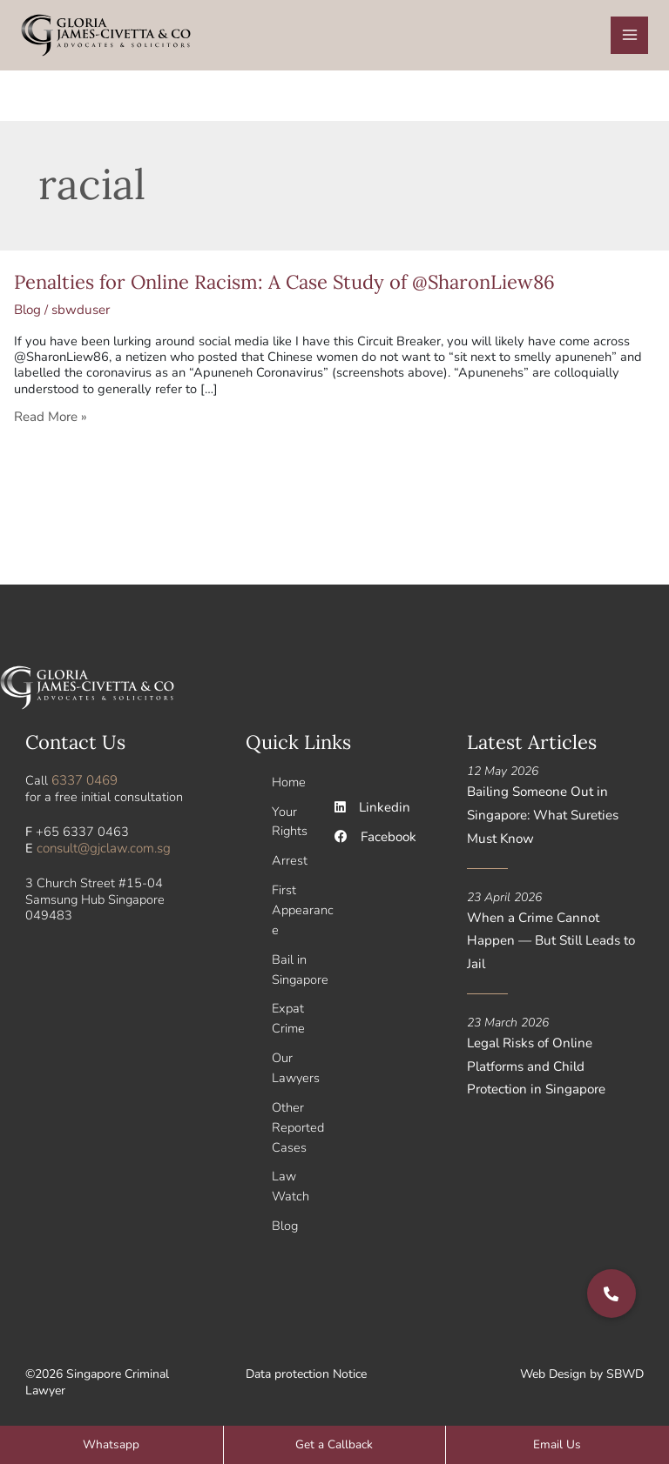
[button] (611, 1293)
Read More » (49, 422)
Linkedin (370, 811)
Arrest (289, 861)
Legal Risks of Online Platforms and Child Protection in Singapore (554, 1042)
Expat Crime (288, 1013)
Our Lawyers (296, 1061)
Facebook (375, 840)
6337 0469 (84, 784)
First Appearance (303, 909)
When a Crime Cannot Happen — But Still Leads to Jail (555, 930)
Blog (27, 315)
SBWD (625, 1362)
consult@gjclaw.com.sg (102, 851)
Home (289, 785)
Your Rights (289, 824)
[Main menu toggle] (630, 38)
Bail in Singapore (300, 966)
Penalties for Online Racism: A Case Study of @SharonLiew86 (284, 288)
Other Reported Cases (298, 1118)
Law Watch (290, 1175)
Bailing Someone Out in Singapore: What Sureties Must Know (540, 817)
